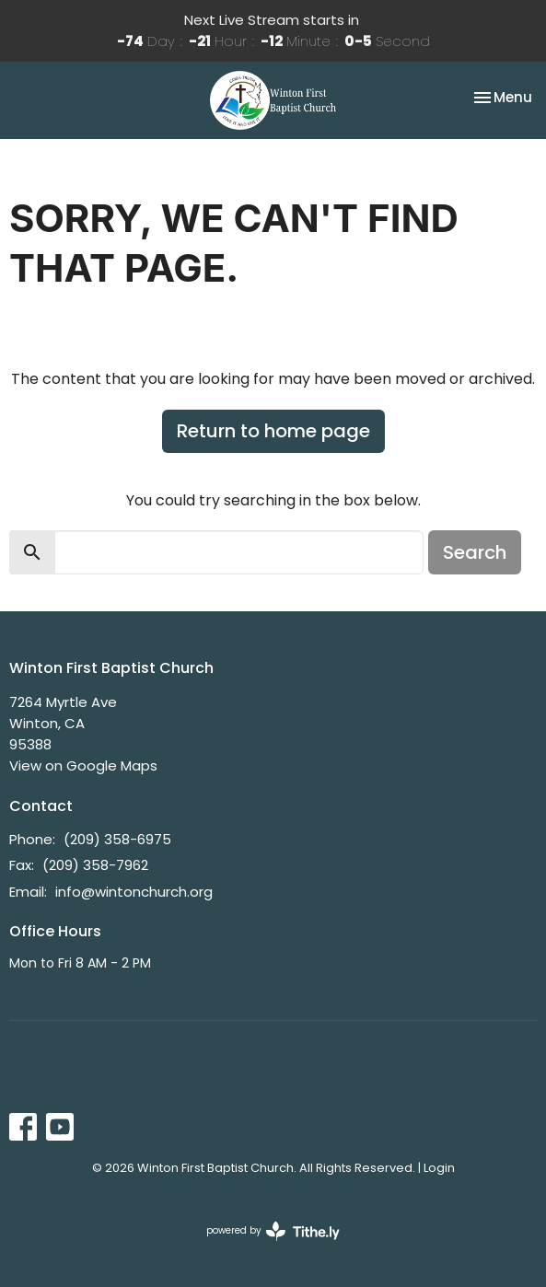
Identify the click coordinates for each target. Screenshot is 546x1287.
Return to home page (273, 431)
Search (474, 552)
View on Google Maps (83, 765)
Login (439, 1168)
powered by (273, 1231)
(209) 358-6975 (117, 839)
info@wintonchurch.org (134, 891)
